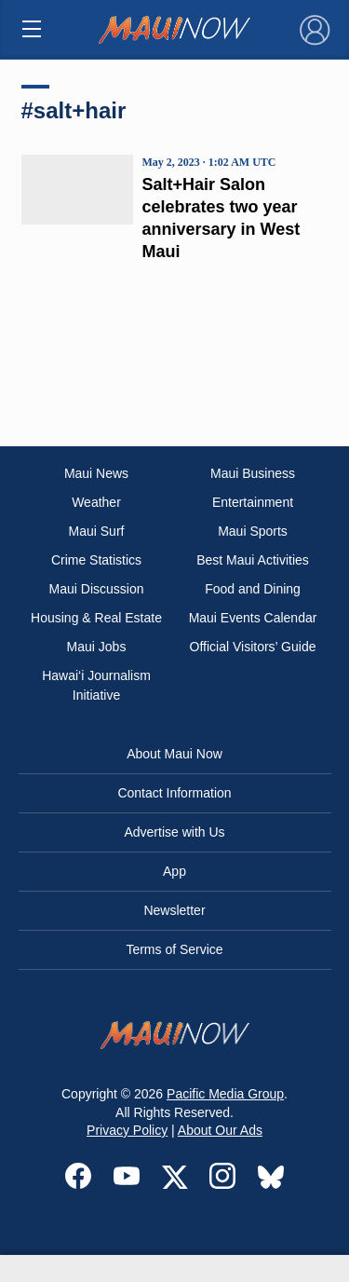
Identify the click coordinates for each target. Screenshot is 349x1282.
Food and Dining (253, 588)
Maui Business (252, 473)
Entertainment (252, 502)
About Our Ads (220, 1130)
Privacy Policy (127, 1130)
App (174, 871)
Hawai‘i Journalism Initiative (96, 685)
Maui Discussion (96, 588)
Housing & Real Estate (96, 617)
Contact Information (174, 792)
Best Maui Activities (252, 559)
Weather (96, 502)
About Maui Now (174, 753)
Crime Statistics (96, 559)
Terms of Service (174, 949)
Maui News (96, 473)
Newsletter (174, 910)
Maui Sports (253, 531)
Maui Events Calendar (253, 617)
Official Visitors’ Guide (253, 646)
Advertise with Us (174, 832)
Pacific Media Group (225, 1093)
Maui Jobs (97, 646)
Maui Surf (97, 531)
